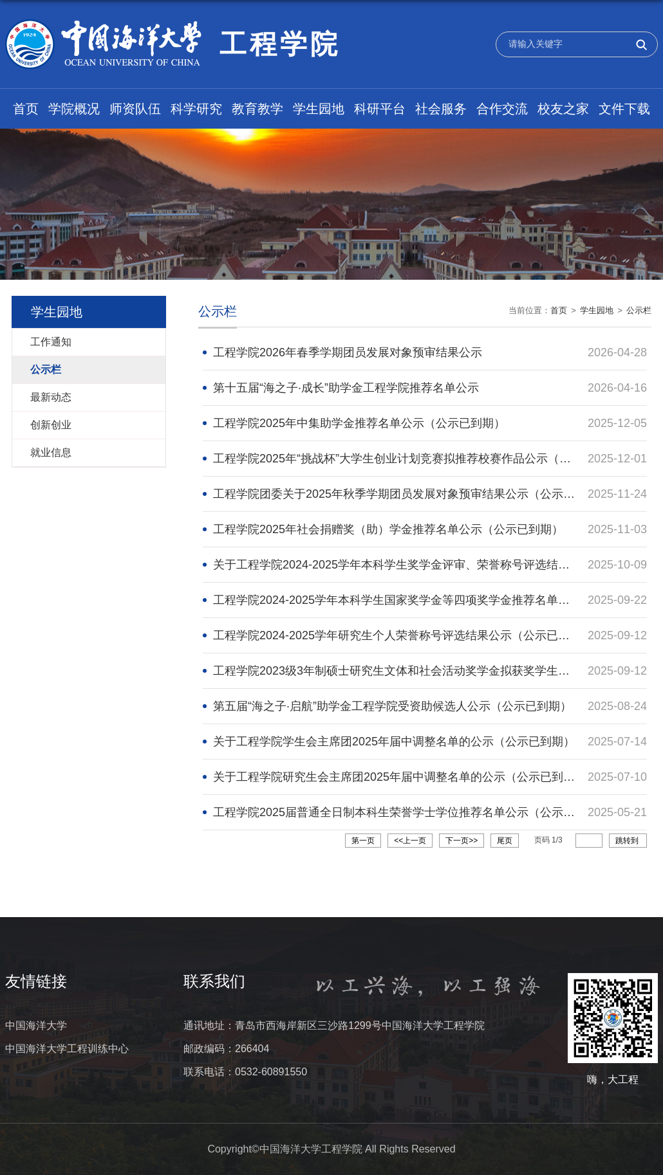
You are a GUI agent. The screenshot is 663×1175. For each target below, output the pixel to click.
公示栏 (638, 310)
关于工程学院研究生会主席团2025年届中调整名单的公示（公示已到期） (399, 776)
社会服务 (441, 109)
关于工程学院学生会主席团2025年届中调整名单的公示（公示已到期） (394, 741)
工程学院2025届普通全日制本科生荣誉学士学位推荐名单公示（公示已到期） (411, 812)
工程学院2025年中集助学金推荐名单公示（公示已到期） (359, 423)
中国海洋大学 (36, 1025)
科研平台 (380, 109)
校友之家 (563, 109)
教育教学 (257, 109)
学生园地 (318, 109)
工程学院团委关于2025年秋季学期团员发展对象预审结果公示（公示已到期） (411, 493)
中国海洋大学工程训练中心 (67, 1048)
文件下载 (624, 109)
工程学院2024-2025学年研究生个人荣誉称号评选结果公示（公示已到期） (403, 635)
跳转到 (627, 840)
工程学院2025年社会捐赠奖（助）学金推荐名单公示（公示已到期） (388, 529)
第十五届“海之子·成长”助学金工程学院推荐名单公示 (346, 387)
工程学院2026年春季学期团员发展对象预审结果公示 (347, 352)
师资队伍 (135, 109)
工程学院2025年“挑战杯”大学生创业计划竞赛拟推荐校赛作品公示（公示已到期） (421, 458)
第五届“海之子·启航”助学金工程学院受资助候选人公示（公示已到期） (392, 706)
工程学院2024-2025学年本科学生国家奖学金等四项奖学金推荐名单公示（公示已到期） (437, 600)
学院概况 (74, 109)
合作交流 (502, 109)
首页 (26, 109)
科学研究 (196, 109)
